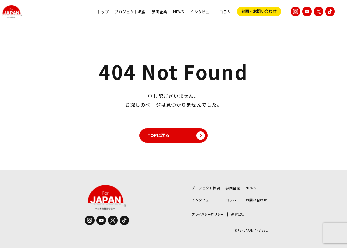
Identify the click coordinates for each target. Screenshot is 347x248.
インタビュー (201, 11)
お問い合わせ (256, 199)
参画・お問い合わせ (259, 11)
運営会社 (237, 214)
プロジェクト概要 (130, 11)
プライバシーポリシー (207, 214)
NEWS (178, 11)
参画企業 (159, 11)
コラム (225, 11)
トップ (103, 11)
